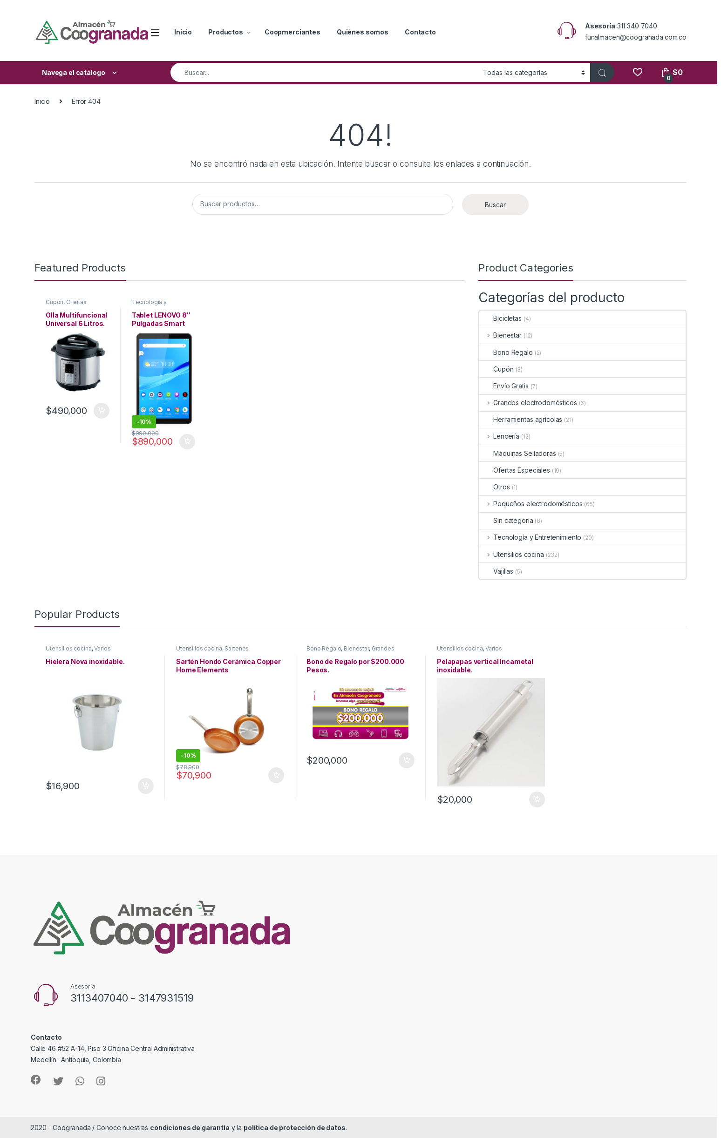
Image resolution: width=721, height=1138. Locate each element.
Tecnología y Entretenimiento (153, 305)
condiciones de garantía (190, 1127)
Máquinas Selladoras (517, 453)
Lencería (499, 436)
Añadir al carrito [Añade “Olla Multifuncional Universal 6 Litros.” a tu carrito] (101, 411)
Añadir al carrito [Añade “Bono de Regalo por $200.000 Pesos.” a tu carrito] (407, 760)
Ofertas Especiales (66, 305)
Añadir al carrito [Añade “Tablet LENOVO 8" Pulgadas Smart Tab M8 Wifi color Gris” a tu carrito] (187, 442)
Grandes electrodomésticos (528, 402)
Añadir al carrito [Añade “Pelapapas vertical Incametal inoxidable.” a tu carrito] (537, 799)
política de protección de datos (295, 1127)
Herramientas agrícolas (520, 419)
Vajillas (496, 571)
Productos (225, 32)
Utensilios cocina (511, 554)
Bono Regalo (505, 352)
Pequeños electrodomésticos (530, 504)
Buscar (495, 205)
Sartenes (236, 648)
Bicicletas (500, 318)
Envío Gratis (503, 386)
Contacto (420, 32)
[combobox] (324, 72)
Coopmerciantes (292, 32)
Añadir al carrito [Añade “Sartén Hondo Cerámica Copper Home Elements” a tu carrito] (276, 775)
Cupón (54, 301)
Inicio (183, 32)
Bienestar (500, 335)
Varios (102, 648)
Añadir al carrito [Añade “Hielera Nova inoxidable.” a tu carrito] (146, 786)
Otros (494, 487)
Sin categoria (506, 520)
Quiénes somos (362, 32)
